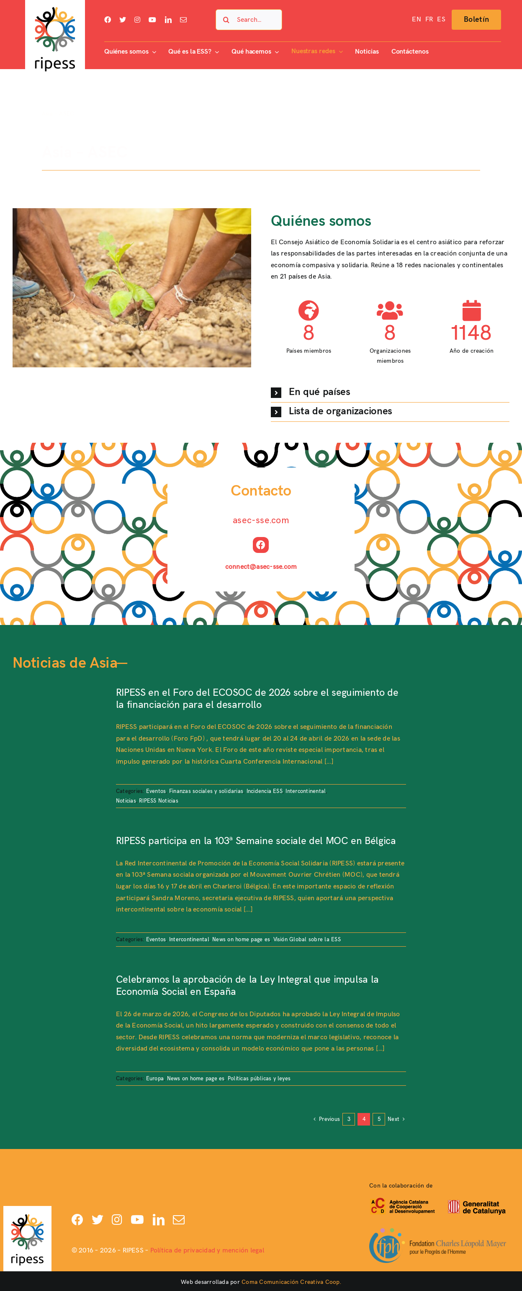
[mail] (183, 19)
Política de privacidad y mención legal (207, 1251)
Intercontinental (305, 791)
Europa (155, 1078)
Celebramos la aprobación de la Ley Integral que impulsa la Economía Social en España (247, 985)
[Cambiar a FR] (429, 19)
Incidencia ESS (265, 791)
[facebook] (107, 19)
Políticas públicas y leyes (259, 1078)
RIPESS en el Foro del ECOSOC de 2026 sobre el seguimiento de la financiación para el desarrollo (257, 699)
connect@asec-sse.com (261, 567)
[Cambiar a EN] (416, 19)
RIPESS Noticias (158, 801)
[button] (390, 392)
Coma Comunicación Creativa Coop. (291, 1282)
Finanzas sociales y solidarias (206, 791)
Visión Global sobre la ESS (307, 939)
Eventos (156, 791)
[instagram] (137, 19)
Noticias (126, 801)
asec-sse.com (261, 520)
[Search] (226, 19)
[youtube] (152, 19)
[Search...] (249, 19)
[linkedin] (168, 19)
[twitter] (122, 19)
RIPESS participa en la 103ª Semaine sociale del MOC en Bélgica (256, 841)
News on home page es (241, 939)
